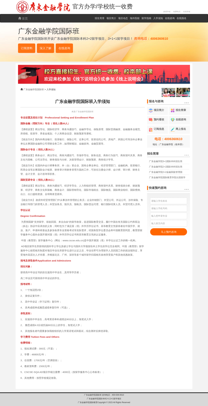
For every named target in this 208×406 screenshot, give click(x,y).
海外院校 (135, 18)
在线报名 (181, 18)
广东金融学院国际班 (33, 89)
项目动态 (123, 18)
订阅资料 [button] (26, 48)
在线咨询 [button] (64, 48)
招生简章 (99, 18)
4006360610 (159, 38)
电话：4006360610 (168, 139)
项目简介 (111, 18)
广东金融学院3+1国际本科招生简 (165, 161)
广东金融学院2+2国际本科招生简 (165, 166)
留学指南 (146, 18)
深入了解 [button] (45, 48)
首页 (23, 18)
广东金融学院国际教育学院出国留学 (167, 177)
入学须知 (158, 18)
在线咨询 (170, 18)
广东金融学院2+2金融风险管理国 (165, 172)
